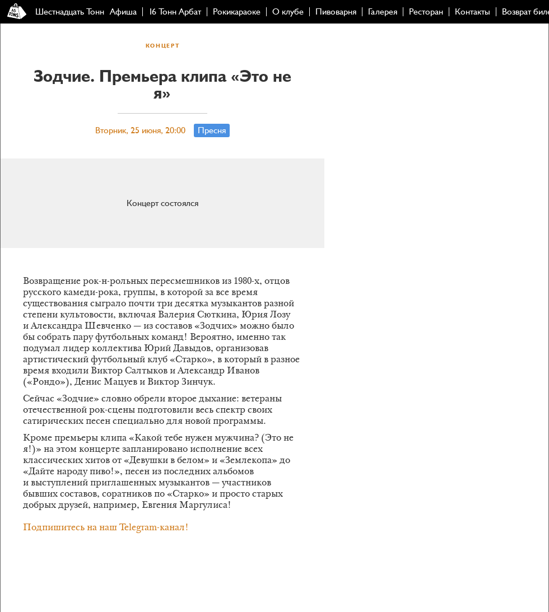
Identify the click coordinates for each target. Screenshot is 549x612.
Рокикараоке (236, 11)
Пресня (212, 130)
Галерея (382, 11)
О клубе (288, 11)
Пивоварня (335, 11)
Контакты (472, 11)
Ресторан (426, 11)
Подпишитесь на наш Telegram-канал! (106, 528)
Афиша (123, 11)
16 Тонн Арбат (174, 11)
